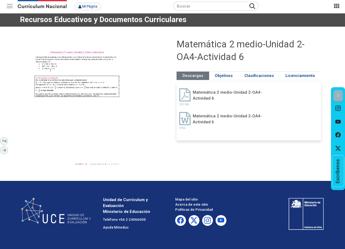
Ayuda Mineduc (116, 227)
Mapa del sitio (186, 199)
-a (5, 149)
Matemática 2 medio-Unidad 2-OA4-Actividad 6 (227, 95)
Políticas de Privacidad (194, 210)
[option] (338, 108)
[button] (338, 96)
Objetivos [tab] (224, 75)
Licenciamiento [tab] (300, 75)
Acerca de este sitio (191, 204)
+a (5, 140)
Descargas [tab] (192, 75)
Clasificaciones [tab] (259, 75)
